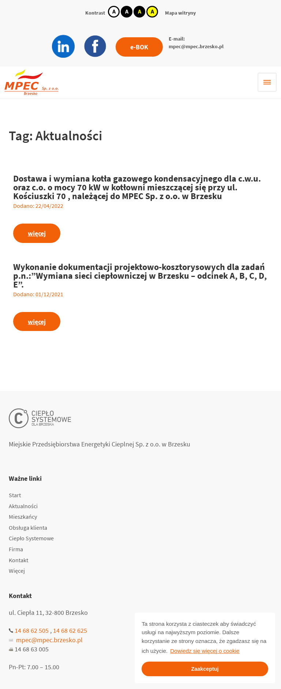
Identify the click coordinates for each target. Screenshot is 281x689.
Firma (16, 549)
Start (15, 495)
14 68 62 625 (70, 630)
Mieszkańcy (23, 516)
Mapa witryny (180, 12)
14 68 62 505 (32, 630)
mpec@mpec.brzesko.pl (196, 46)
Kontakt (18, 560)
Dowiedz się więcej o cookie (204, 651)
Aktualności (23, 506)
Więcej (17, 570)
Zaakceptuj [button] (204, 669)
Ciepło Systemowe (31, 538)
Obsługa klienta (28, 527)
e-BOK (139, 47)
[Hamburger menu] (267, 82)
